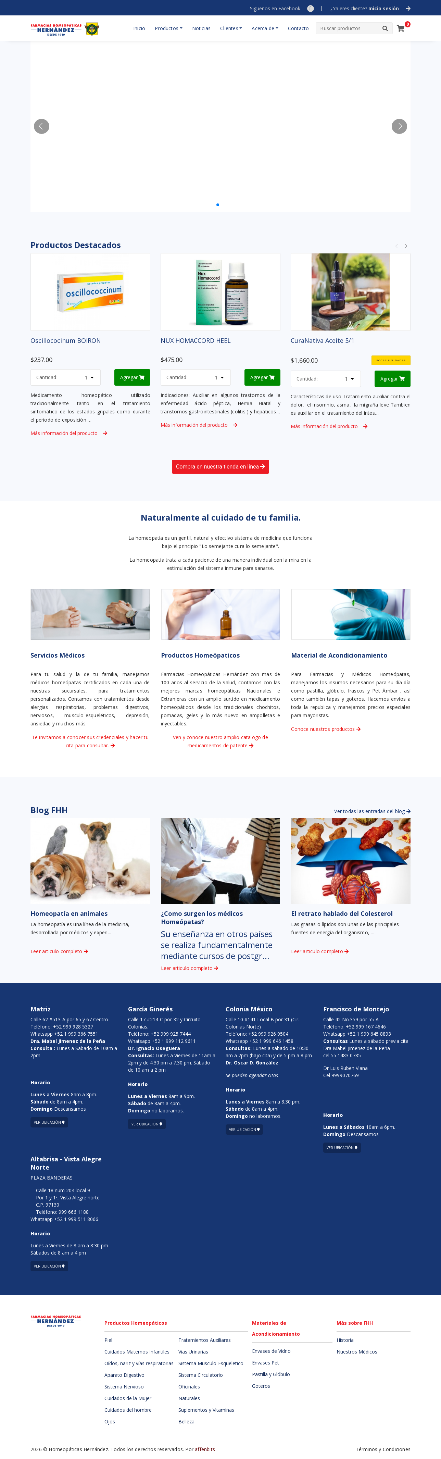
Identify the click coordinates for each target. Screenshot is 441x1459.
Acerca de (263, 28)
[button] (399, 126)
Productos (166, 28)
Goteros (261, 1386)
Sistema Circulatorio (200, 1375)
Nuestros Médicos (357, 1351)
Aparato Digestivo (124, 1375)
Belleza (186, 1421)
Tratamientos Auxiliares (204, 1340)
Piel (108, 1340)
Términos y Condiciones (383, 1449)
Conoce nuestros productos (325, 729)
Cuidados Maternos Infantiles (136, 1351)
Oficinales (189, 1386)
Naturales (189, 1398)
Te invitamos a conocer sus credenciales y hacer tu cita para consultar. (90, 741)
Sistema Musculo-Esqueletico (210, 1363)
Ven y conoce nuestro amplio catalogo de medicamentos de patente (220, 741)
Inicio (139, 28)
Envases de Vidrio (271, 1351)
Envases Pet (265, 1362)
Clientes (229, 28)
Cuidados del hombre (128, 1410)
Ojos (109, 1421)
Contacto (298, 28)
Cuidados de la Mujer (127, 1398)
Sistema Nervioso (124, 1386)
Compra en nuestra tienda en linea (220, 466)
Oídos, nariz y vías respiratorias (139, 1363)
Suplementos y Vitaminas (206, 1410)
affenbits (205, 1449)
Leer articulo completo (59, 951)
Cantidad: (47, 377)
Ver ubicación (49, 1122)
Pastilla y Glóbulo (271, 1374)
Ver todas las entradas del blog (372, 811)
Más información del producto (68, 433)
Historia (345, 1340)
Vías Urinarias (193, 1351)
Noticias (201, 28)
